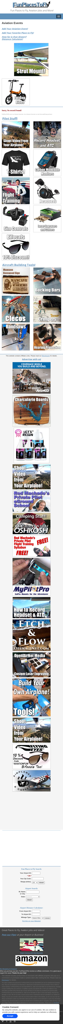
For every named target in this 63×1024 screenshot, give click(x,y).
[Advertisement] (31, 813)
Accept (10, 1016)
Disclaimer (56, 1002)
